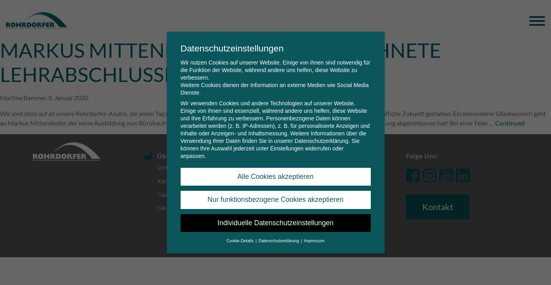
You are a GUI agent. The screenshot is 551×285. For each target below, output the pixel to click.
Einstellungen (286, 147)
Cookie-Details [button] (241, 239)
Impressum (314, 239)
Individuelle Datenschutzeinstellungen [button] (275, 221)
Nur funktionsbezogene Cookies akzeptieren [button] (275, 198)
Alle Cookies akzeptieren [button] (275, 175)
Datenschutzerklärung (321, 139)
